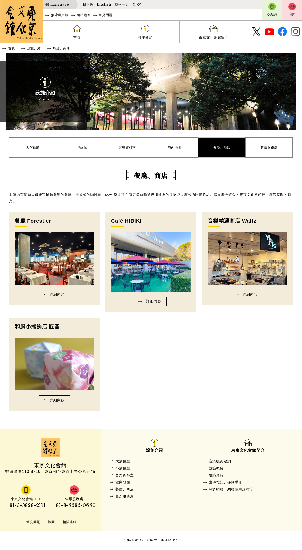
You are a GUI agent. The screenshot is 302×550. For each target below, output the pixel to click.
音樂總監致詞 (220, 463)
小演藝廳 (80, 148)
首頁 (77, 37)
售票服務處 (269, 148)
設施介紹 (145, 37)
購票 (292, 14)
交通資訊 (272, 14)
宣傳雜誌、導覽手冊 (225, 484)
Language (59, 4)
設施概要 (216, 470)
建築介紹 (216, 477)
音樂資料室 (127, 148)
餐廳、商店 (222, 148)
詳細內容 (57, 296)
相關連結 (69, 523)
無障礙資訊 (59, 15)
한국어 (137, 4)
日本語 (88, 4)
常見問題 (105, 15)
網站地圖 (83, 15)
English (104, 4)
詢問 (51, 523)
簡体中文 (122, 4)
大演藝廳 (33, 148)
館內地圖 (174, 148)
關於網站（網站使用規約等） (233, 491)
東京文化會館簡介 (213, 37)
